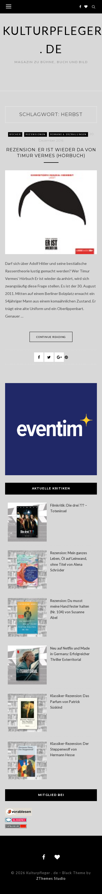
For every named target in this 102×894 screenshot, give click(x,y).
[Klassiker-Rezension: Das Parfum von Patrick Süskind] (27, 713)
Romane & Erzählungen (68, 134)
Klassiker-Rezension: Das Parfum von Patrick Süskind (69, 701)
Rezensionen (36, 134)
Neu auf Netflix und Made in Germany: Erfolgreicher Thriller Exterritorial (70, 654)
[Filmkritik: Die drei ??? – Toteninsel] (27, 523)
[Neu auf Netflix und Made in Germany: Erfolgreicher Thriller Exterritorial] (27, 666)
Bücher (15, 134)
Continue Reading (51, 336)
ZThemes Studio (51, 878)
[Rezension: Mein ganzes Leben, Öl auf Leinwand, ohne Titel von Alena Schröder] (27, 570)
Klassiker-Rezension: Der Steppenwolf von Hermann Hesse (69, 749)
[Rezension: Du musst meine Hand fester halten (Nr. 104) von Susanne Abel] (27, 618)
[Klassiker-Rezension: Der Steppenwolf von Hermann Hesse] (27, 761)
